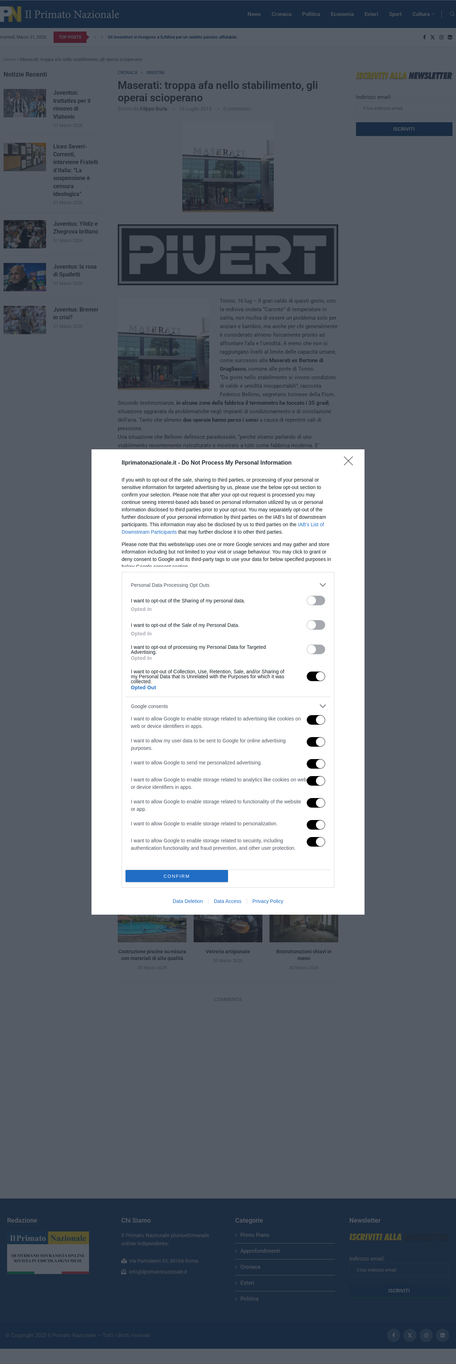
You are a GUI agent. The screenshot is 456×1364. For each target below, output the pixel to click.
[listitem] (228, 585)
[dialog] (228, 682)
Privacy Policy (267, 901)
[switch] (316, 600)
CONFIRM (176, 876)
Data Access (227, 901)
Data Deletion (188, 901)
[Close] (350, 463)
